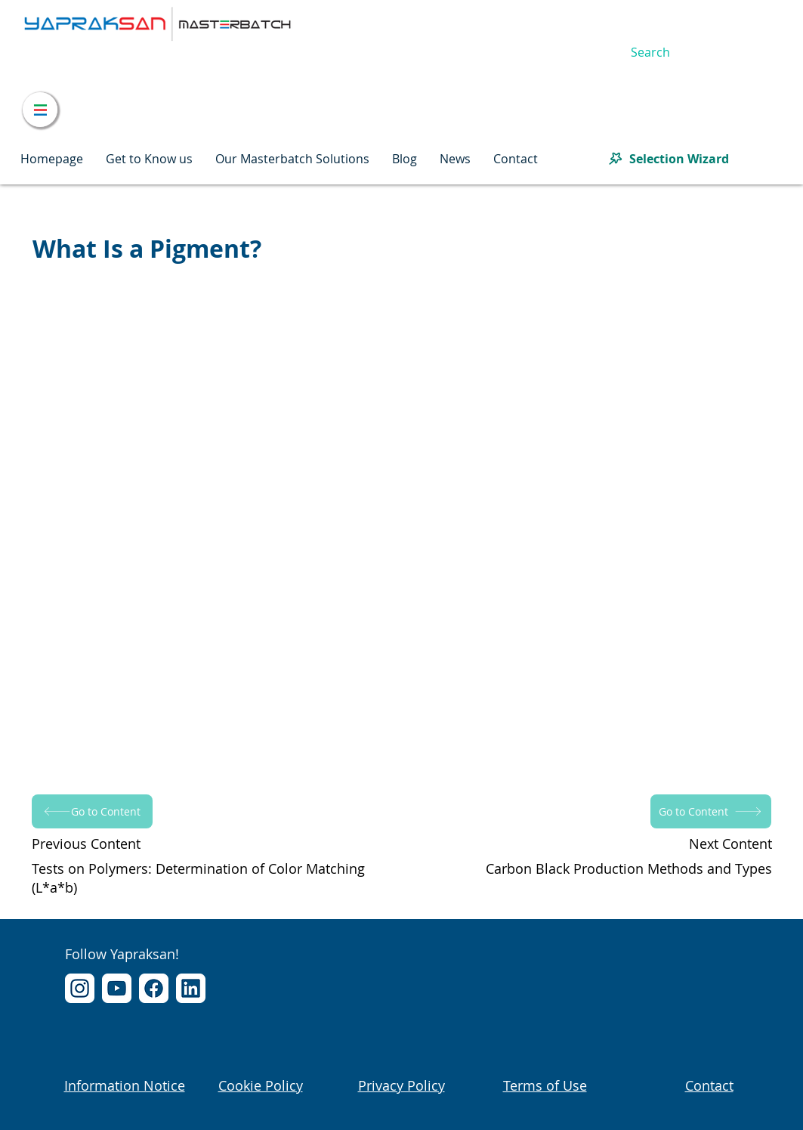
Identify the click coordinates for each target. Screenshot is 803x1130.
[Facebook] (153, 988)
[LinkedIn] (190, 988)
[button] (149, 159)
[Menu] (40, 109)
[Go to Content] (92, 811)
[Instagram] (79, 988)
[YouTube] (116, 988)
